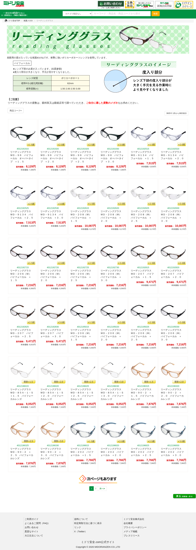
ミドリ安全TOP (12, 21)
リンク (77, 527)
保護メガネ (28, 21)
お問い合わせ (31, 527)
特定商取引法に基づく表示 (88, 523)
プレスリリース (132, 535)
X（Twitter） (80, 531)
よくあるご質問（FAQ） (37, 523)
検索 (155, 13)
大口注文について (34, 535)
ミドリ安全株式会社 (134, 519)
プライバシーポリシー (135, 527)
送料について (81, 519)
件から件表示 (176, 113)
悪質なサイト (31, 531)
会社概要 (128, 523)
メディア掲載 (130, 531)
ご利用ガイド (31, 519)
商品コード (16, 110)
